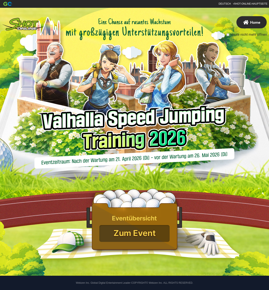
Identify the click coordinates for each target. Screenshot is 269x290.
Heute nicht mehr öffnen (249, 35)
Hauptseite (23, 24)
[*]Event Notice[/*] (134, 218)
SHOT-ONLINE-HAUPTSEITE (251, 3)
